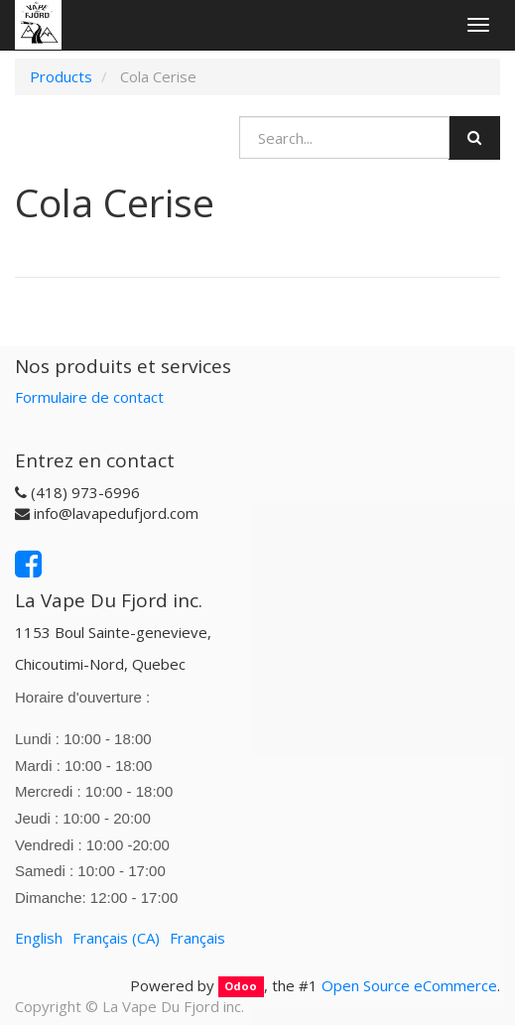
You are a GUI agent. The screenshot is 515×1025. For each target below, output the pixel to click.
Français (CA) (116, 938)
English (39, 938)
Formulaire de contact (89, 397)
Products (61, 76)
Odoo (240, 986)
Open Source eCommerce (409, 985)
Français (197, 938)
